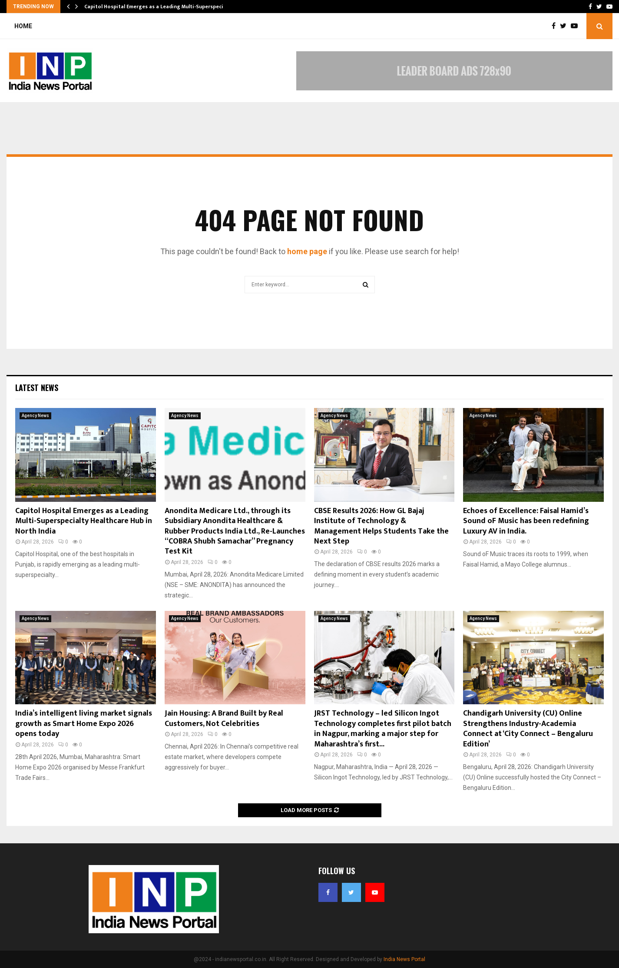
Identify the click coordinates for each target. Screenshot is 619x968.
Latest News (36, 387)
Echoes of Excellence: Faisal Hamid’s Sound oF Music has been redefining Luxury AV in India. (526, 521)
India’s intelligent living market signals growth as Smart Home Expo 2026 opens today (83, 723)
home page (307, 251)
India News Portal (404, 959)
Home (23, 26)
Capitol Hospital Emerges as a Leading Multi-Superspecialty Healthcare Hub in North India (83, 521)
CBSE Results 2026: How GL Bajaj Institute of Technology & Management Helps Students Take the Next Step (381, 526)
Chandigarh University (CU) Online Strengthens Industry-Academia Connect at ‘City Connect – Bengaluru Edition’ (528, 728)
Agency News (35, 415)
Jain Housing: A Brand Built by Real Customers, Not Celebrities (224, 718)
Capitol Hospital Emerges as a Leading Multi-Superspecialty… (160, 6)
